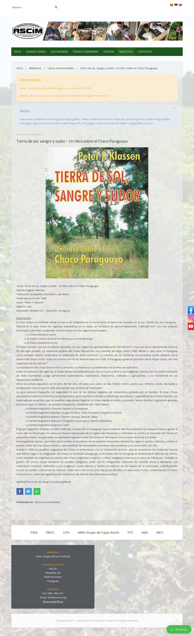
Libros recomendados (61, 68)
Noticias (109, 51)
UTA (66, 532)
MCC (159, 532)
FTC (130, 532)
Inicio (17, 51)
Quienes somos (36, 51)
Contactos (145, 51)
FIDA (34, 532)
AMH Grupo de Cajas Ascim (98, 532)
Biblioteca (126, 51)
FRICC (50, 532)
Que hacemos (59, 51)
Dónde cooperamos (86, 51)
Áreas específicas (53, 601)
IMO (145, 532)
